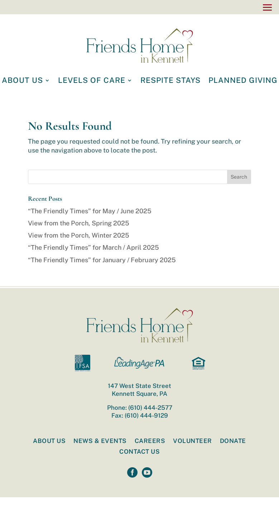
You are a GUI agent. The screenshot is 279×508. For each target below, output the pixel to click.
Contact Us (139, 452)
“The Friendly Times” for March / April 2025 (93, 247)
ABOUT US (22, 81)
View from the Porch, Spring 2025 (78, 223)
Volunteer (192, 441)
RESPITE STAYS (170, 81)
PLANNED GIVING (243, 81)
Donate (233, 441)
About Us (49, 441)
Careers (150, 441)
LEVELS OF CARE (91, 81)
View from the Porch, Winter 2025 (78, 235)
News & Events (100, 441)
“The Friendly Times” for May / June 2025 (89, 211)
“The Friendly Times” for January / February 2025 (102, 260)
